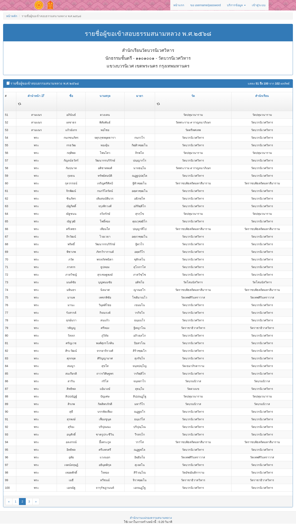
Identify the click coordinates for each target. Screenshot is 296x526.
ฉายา (139, 96)
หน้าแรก (178, 5)
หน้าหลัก (11, 16)
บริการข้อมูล (236, 5)
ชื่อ (71, 96)
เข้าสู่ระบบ (258, 5)
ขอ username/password (205, 5)
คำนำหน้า (36, 96)
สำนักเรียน (262, 96)
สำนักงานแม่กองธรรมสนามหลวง (151, 517)
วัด (193, 96)
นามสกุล (105, 96)
